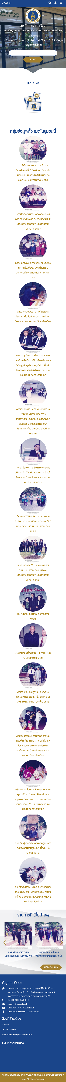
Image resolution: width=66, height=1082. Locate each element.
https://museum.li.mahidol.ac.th (21, 1008)
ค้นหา (33, 59)
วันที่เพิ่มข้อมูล (56, 40)
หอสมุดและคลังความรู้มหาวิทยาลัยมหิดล (17, 1034)
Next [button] (61, 942)
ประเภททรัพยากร (33, 45)
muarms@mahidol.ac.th (17, 1004)
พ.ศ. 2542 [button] (7, 3)
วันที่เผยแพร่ (9, 40)
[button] (49, 2)
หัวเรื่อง (41, 40)
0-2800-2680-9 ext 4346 (18, 1000)
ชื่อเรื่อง (31, 40)
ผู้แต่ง (21, 40)
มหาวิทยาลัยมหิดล (9, 1029)
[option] (17, 942)
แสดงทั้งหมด (51, 967)
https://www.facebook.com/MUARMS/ (24, 1011)
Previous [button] (4, 942)
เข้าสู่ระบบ (5, 1024)
